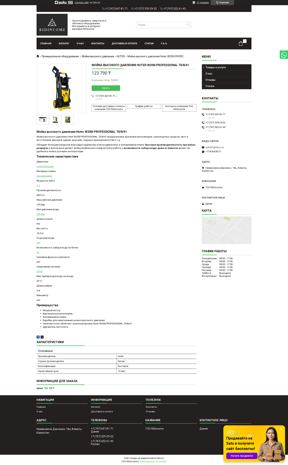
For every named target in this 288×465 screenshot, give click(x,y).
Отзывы (210, 79)
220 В (39, 271)
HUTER (121, 56)
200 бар (41, 214)
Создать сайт (82, 2)
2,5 (38, 185)
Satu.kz (160, 458)
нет (38, 242)
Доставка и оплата (124, 43)
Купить (106, 88)
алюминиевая (44, 176)
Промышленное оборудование (60, 56)
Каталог (64, 43)
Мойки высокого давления (98, 56)
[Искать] (188, 25)
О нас (80, 43)
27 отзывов (203, 2)
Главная (45, 43)
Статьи (149, 43)
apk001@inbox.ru (215, 147)
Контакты (97, 43)
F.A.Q (164, 43)
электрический (45, 166)
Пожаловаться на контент (153, 461)
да (38, 252)
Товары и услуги (216, 67)
